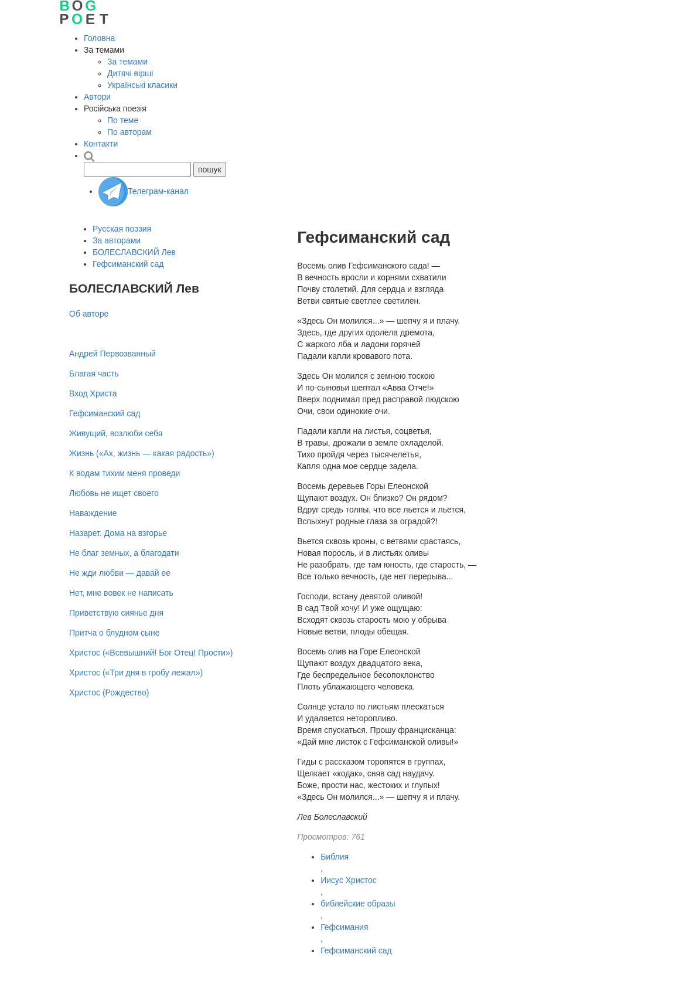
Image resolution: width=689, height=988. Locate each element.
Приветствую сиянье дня (116, 612)
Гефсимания (344, 927)
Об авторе (88, 313)
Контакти (101, 143)
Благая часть (94, 373)
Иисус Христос (348, 880)
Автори (97, 96)
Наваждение (93, 513)
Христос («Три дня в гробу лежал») (136, 672)
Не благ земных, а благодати (124, 553)
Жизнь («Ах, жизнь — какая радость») (141, 453)
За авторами (117, 240)
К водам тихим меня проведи (124, 473)
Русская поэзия (122, 228)
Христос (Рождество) (109, 692)
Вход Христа (93, 393)
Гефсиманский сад (356, 950)
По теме (122, 120)
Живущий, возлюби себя (115, 433)
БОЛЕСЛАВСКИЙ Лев (134, 252)
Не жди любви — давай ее (119, 573)
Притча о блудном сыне (114, 632)
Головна (99, 38)
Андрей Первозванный (112, 353)
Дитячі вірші (130, 73)
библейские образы (357, 903)
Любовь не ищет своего (114, 493)
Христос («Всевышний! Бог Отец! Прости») (151, 652)
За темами (127, 61)
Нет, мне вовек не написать (121, 592)
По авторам (129, 132)
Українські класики (142, 85)
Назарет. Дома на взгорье (118, 533)
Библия (334, 856)
